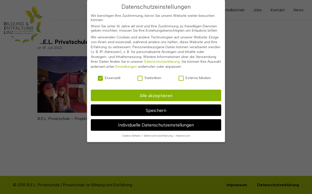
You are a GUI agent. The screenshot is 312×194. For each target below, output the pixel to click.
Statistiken (149, 75)
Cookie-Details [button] (131, 133)
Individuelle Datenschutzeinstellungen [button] (156, 122)
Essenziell (109, 75)
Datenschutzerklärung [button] (158, 133)
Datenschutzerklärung (162, 59)
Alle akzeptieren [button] (156, 92)
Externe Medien (195, 75)
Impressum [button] (183, 133)
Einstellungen (126, 64)
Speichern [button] (156, 107)
